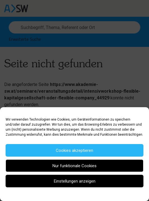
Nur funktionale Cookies (74, 165)
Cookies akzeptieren (74, 150)
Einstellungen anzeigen (74, 181)
